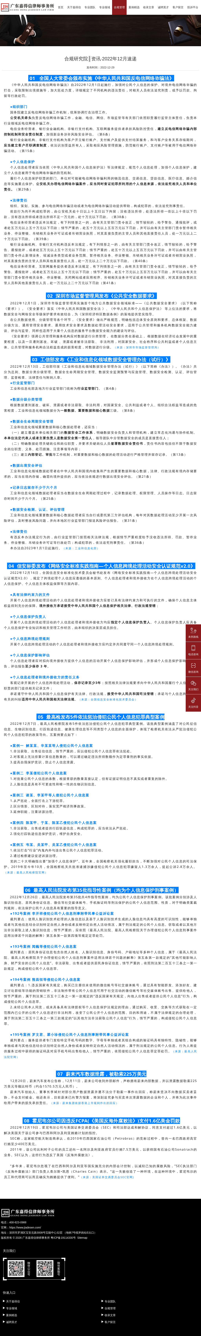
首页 (60, 7)
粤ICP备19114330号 (63, 1237)
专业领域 (104, 7)
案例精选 (134, 7)
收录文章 (148, 7)
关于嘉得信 (74, 7)
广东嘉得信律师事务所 (36, 1237)
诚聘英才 (163, 7)
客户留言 (178, 7)
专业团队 (89, 7)
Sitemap (82, 1237)
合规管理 (119, 7)
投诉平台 (192, 7)
